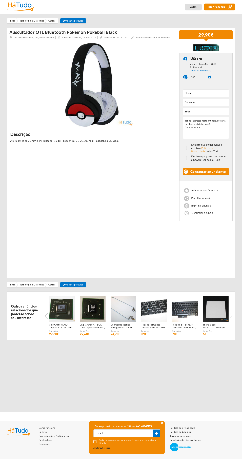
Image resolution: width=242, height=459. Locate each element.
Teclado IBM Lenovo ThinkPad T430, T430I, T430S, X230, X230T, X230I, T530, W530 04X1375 (184, 327)
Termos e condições (180, 436)
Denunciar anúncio (202, 213)
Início (12, 286)
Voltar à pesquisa (73, 21)
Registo (43, 432)
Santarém (53, 332)
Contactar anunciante (208, 173)
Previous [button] (46, 317)
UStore (196, 60)
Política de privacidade (182, 428)
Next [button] (231, 317)
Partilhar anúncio (201, 199)
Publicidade (45, 440)
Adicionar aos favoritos (204, 191)
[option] (91, 86)
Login (193, 6)
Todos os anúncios (200, 71)
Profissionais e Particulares (54, 436)
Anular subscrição (101, 448)
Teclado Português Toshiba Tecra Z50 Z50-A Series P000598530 (153, 327)
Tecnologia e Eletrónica (32, 286)
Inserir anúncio (220, 7)
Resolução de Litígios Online (185, 440)
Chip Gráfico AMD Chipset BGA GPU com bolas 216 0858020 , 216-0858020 (60, 327)
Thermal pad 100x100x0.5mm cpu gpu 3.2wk (214, 327)
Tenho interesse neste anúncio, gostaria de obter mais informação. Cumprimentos (206, 129)
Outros (52, 286)
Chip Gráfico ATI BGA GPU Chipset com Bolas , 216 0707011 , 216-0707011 (92, 327)
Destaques (44, 444)
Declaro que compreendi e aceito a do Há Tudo (206, 149)
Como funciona (47, 428)
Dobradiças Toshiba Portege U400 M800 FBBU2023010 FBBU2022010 (121, 327)
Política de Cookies (180, 432)
